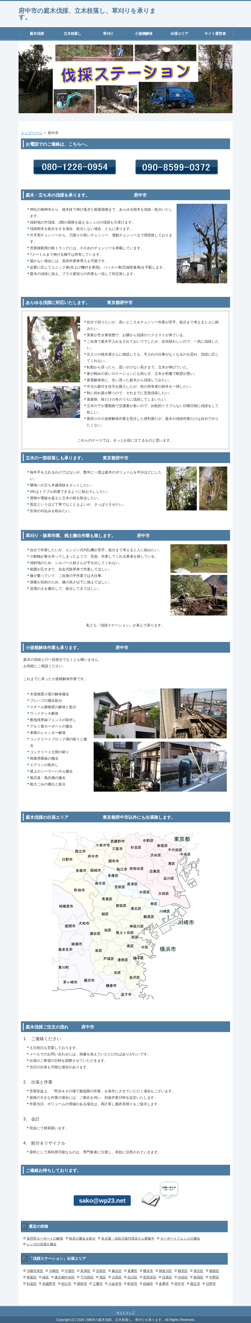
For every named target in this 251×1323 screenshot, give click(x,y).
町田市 (132, 1284)
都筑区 (214, 1271)
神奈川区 (165, 1271)
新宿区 (198, 1277)
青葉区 (32, 1277)
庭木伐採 (37, 33)
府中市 (179, 1284)
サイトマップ (125, 1312)
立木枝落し (73, 33)
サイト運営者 (215, 33)
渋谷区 (183, 1277)
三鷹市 (98, 1284)
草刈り (108, 33)
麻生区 (117, 1271)
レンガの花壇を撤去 (42, 1244)
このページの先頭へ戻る (218, 1303)
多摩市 (164, 1284)
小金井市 (115, 1284)
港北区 (198, 1271)
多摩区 (132, 1271)
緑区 (45, 1277)
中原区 (70, 1271)
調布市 (82, 1284)
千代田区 (87, 1277)
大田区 (117, 1277)
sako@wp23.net (102, 1200)
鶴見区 (183, 1271)
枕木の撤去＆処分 (82, 1238)
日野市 (211, 1284)
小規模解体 (144, 33)
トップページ (31, 133)
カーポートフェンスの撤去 (180, 1238)
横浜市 (148, 1271)
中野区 (214, 1277)
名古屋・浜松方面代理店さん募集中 (127, 1238)
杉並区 (32, 1284)
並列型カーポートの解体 (45, 1238)
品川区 (132, 1277)
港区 (102, 1277)
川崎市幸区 (35, 1271)
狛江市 (66, 1284)
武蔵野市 (49, 1284)
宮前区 (101, 1271)
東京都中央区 (65, 1277)
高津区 (85, 1271)
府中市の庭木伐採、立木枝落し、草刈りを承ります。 (87, 14)
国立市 (195, 1284)
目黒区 (167, 1277)
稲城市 (148, 1284)
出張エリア (179, 33)
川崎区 (54, 1271)
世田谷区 (149, 1277)
